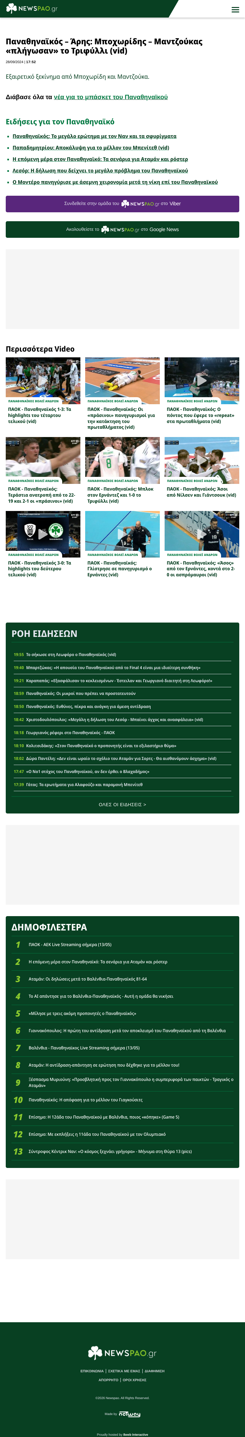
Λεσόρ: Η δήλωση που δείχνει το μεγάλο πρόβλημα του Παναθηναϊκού (100, 170)
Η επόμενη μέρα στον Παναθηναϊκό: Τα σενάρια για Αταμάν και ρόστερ (100, 159)
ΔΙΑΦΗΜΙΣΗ (154, 1371)
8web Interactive (135, 1435)
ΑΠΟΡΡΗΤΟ (108, 1380)
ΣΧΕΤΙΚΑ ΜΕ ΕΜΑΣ (124, 1371)
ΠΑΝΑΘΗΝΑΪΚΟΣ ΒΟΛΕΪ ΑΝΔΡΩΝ (33, 401)
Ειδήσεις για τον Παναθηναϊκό (60, 121)
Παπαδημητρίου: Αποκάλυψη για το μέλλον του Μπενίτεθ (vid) (91, 147)
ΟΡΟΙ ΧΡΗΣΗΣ (134, 1380)
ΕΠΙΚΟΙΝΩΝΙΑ (92, 1371)
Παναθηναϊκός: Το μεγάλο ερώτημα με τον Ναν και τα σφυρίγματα (95, 136)
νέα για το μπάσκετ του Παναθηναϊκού (111, 97)
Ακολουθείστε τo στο (122, 229)
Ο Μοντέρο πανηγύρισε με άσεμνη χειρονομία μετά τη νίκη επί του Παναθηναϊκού (115, 182)
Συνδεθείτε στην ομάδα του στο (122, 203)
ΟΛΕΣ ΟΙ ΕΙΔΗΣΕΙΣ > (122, 804)
